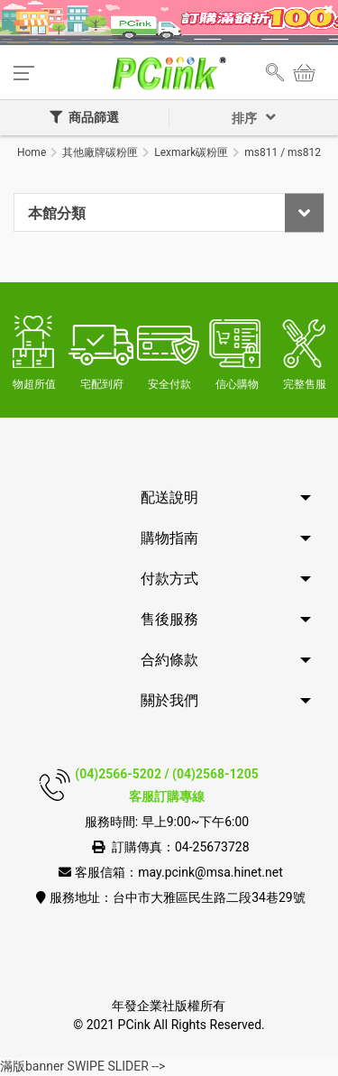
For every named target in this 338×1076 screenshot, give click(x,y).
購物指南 (169, 538)
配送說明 (169, 497)
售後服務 (169, 619)
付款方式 (169, 578)
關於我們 (169, 700)
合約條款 (169, 659)
